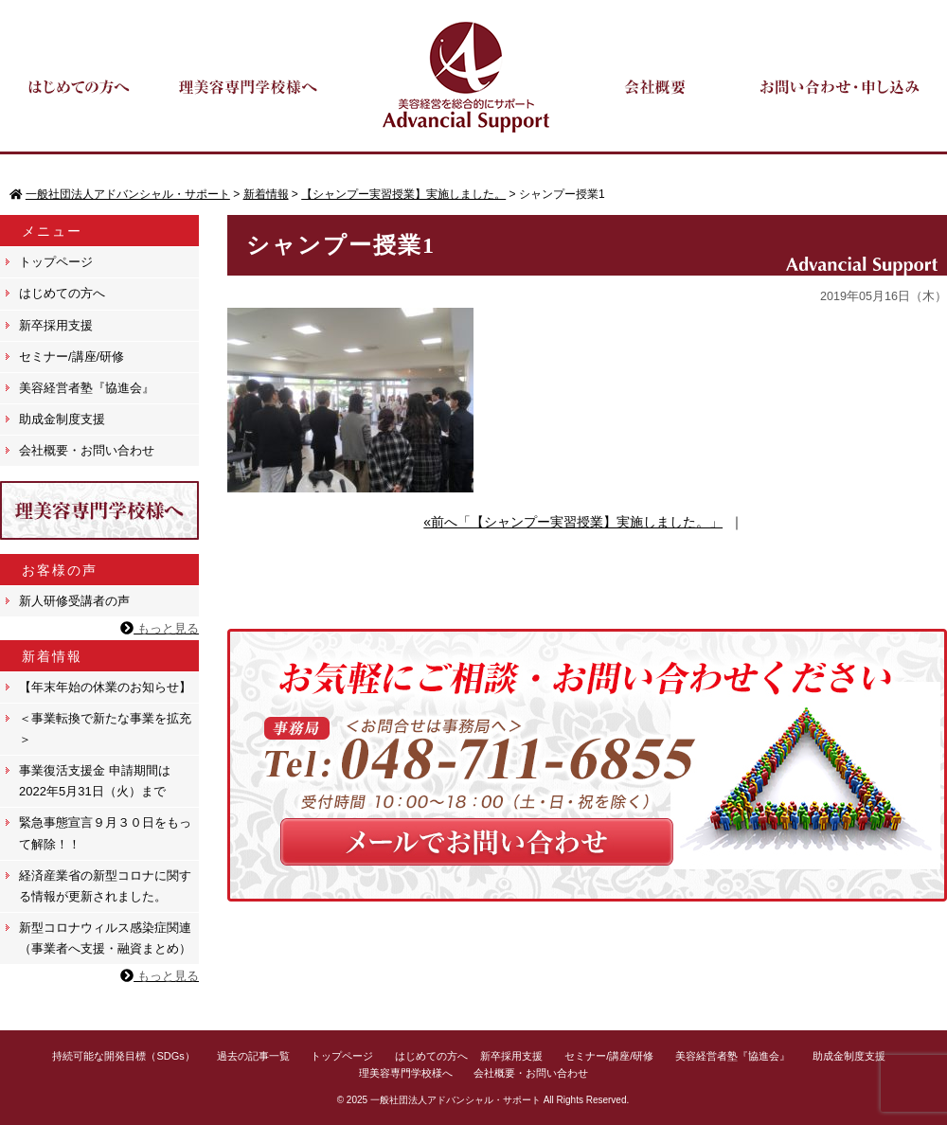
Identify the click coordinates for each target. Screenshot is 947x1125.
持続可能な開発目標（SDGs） (123, 1056)
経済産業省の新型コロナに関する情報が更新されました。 (105, 885)
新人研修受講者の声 (74, 601)
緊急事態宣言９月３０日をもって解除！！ (105, 832)
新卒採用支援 (56, 325)
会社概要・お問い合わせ (86, 450)
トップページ (56, 262)
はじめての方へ (62, 293)
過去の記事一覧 (253, 1056)
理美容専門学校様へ (406, 1073)
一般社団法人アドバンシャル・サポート (455, 1100)
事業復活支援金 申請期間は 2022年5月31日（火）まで (94, 780)
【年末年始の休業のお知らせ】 (105, 687)
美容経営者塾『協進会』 (86, 388)
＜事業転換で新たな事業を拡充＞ (105, 728)
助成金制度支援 (62, 419)
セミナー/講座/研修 (71, 356)
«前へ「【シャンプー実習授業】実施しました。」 (573, 521)
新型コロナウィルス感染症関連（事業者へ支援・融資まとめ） (105, 937)
